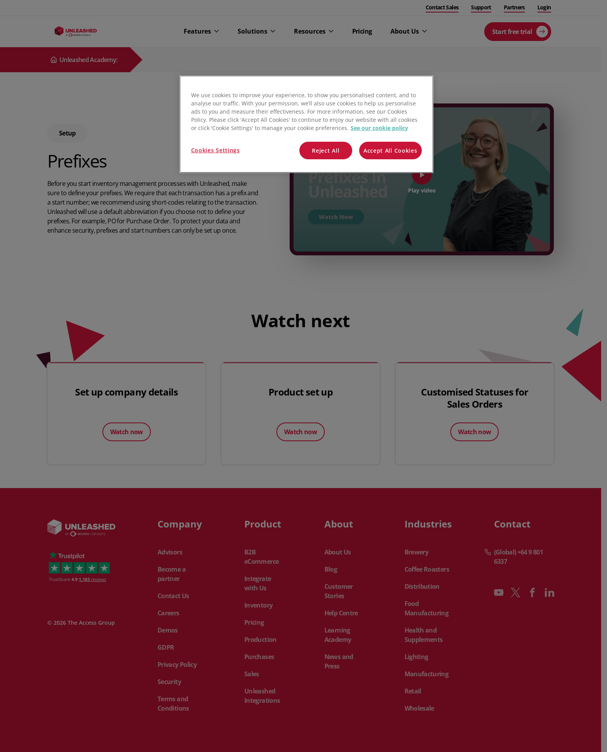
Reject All (325, 150)
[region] (306, 124)
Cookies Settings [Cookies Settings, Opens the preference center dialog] (215, 150)
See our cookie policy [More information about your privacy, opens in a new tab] (379, 128)
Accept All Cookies (390, 150)
